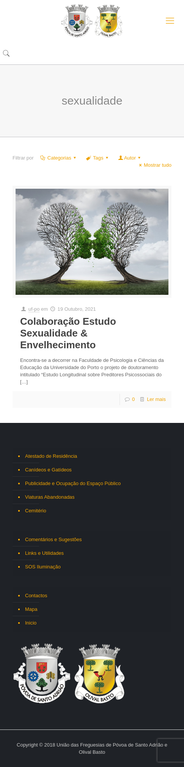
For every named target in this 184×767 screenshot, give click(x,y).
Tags (97, 158)
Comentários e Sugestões (53, 539)
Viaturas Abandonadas (50, 497)
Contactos (36, 595)
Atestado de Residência (51, 456)
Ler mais (156, 399)
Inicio (30, 623)
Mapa (31, 609)
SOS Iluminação (43, 567)
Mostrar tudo (154, 165)
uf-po (34, 309)
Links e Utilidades (44, 553)
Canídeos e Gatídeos (48, 470)
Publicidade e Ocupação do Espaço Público (73, 483)
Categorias (58, 158)
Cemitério (35, 510)
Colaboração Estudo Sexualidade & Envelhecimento (68, 333)
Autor (130, 158)
